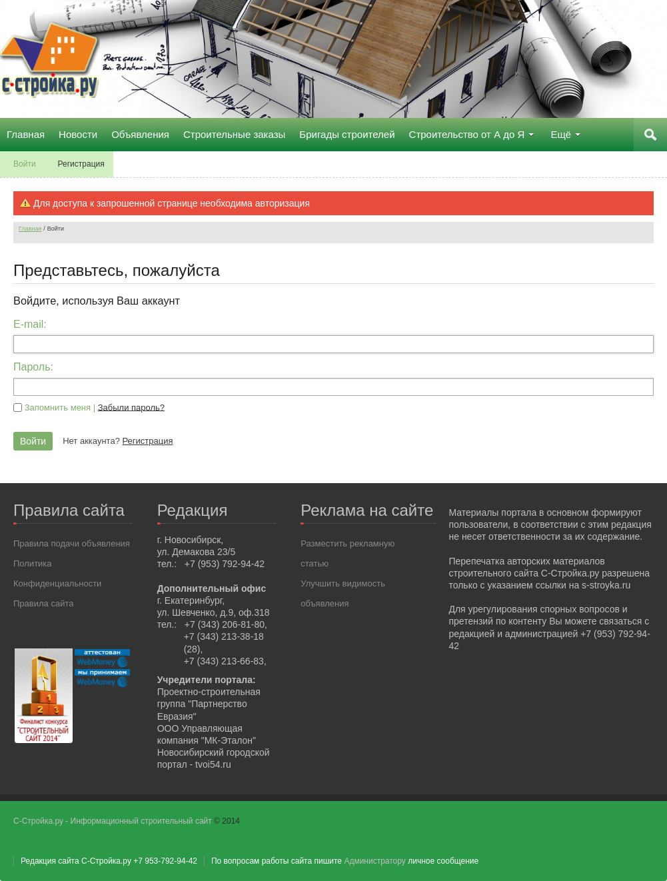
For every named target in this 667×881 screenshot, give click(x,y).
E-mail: (30, 324)
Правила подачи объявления (71, 543)
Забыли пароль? (131, 407)
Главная (30, 228)
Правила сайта (43, 603)
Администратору (374, 861)
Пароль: (33, 367)
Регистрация (147, 441)
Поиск (650, 134)
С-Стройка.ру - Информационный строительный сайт (113, 821)
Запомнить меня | (95, 407)
